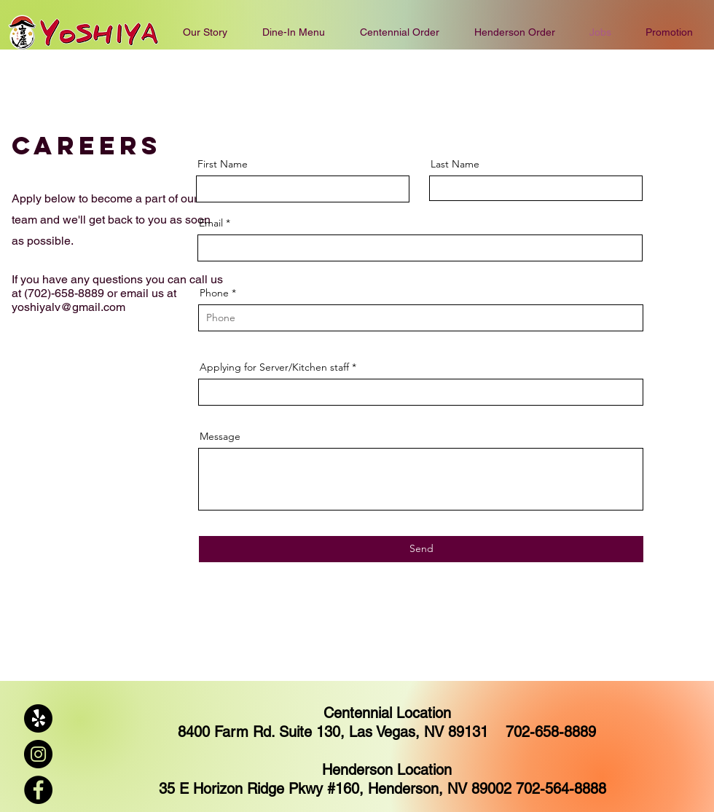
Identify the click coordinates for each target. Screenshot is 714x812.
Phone (214, 293)
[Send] (421, 549)
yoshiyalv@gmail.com (68, 307)
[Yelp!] (38, 718)
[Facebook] (38, 790)
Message (220, 436)
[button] (399, 32)
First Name (222, 164)
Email (211, 223)
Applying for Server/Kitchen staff (274, 367)
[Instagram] (38, 754)
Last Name (455, 164)
